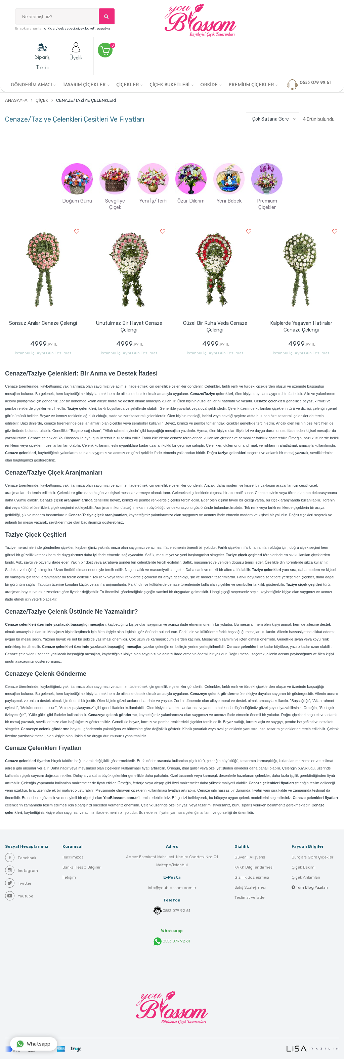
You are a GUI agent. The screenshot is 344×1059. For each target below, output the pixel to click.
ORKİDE (209, 85)
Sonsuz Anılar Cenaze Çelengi (43, 323)
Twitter (18, 883)
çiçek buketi (85, 29)
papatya (103, 29)
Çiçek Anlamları (306, 877)
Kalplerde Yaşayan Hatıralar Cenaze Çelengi (301, 326)
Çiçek (42, 100)
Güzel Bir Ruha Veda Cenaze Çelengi (215, 326)
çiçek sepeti (65, 29)
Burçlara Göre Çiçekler (312, 857)
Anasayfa (16, 100)
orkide (49, 29)
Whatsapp (33, 1044)
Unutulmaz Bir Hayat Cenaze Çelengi (129, 326)
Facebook (20, 857)
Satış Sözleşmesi (250, 887)
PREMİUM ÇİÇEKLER (251, 85)
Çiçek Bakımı (303, 867)
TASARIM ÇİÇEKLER (83, 85)
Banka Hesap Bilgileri (81, 867)
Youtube (19, 895)
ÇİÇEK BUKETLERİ (169, 85)
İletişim (69, 877)
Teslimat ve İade (249, 897)
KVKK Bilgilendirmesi (253, 867)
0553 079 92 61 (176, 910)
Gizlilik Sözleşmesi (251, 877)
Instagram (21, 870)
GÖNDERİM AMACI (31, 85)
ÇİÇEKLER (127, 85)
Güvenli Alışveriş (249, 857)
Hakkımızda (73, 857)
